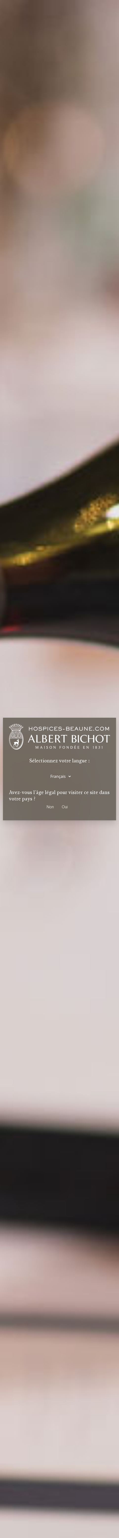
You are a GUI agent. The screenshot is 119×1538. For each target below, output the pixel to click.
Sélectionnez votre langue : (59, 760)
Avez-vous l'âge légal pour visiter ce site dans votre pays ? (59, 795)
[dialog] (59, 769)
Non (50, 806)
